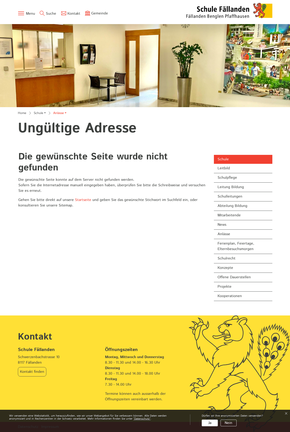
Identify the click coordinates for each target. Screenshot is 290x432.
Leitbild (224, 168)
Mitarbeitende (229, 215)
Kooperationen (230, 296)
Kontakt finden (32, 371)
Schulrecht (226, 258)
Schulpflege (227, 177)
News (222, 224)
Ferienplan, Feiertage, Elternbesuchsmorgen (236, 246)
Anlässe (229, 235)
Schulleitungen (230, 196)
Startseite (83, 200)
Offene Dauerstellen (234, 277)
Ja (209, 423)
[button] (40, 113)
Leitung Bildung (231, 187)
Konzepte (225, 267)
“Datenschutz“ (142, 419)
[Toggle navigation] (26, 13)
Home (22, 113)
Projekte (225, 286)
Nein (228, 423)
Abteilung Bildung (232, 206)
